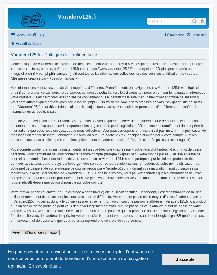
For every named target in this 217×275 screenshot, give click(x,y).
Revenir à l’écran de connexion (35, 232)
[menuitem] (38, 35)
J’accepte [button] (185, 259)
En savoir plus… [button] (45, 266)
